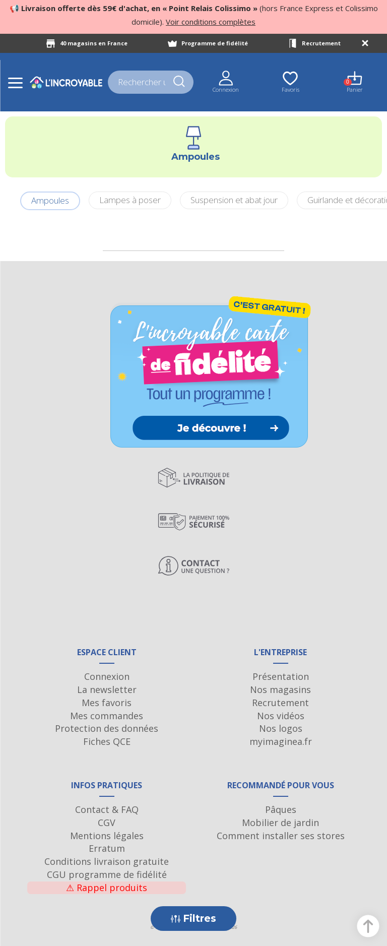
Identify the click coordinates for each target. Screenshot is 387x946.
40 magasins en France (93, 43)
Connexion (107, 676)
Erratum (107, 848)
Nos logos (280, 728)
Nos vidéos (280, 716)
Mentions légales (107, 836)
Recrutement (321, 43)
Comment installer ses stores (281, 836)
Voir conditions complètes (210, 22)
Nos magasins (280, 689)
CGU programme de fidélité (107, 874)
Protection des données (106, 728)
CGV (106, 822)
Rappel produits (106, 887)
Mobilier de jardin (280, 822)
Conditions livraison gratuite (106, 861)
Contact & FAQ (107, 809)
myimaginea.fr (280, 741)
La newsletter (107, 689)
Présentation (280, 676)
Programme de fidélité (214, 43)
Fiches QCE (107, 741)
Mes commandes (106, 716)
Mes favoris (107, 703)
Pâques (280, 809)
